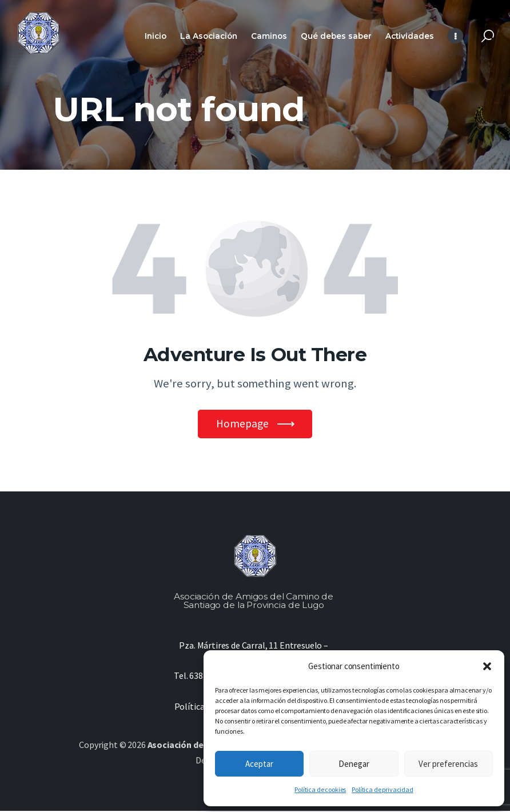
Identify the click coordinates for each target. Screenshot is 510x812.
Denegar (353, 763)
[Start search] (487, 36)
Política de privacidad (382, 789)
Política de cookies (320, 789)
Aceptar (259, 763)
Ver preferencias (448, 763)
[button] (487, 666)
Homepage (242, 424)
